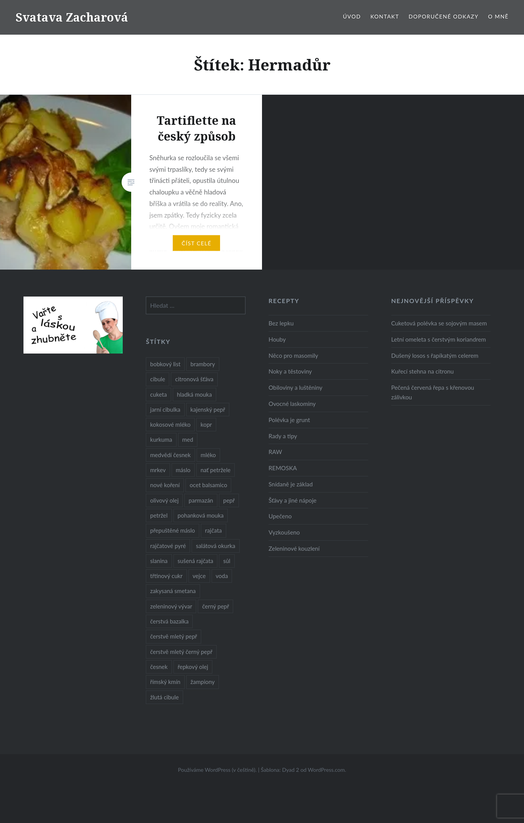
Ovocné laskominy (292, 403)
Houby (277, 339)
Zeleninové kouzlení (294, 548)
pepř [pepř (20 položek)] (229, 500)
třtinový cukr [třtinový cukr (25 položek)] (166, 575)
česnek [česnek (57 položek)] (158, 666)
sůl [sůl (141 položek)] (226, 560)
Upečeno (280, 516)
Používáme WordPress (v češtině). (217, 769)
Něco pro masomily (293, 355)
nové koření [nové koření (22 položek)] (165, 484)
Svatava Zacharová (71, 17)
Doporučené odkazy (444, 16)
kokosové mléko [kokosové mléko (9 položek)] (170, 424)
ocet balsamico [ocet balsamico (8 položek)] (208, 484)
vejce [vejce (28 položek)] (199, 575)
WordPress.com (326, 769)
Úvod (352, 16)
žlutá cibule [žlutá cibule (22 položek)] (164, 697)
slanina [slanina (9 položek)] (158, 560)
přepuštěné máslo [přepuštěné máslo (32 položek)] (172, 530)
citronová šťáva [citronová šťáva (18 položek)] (194, 378)
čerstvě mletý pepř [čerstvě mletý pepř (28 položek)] (173, 636)
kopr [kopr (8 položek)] (206, 424)
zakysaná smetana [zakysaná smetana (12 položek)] (172, 590)
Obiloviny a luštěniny (295, 387)
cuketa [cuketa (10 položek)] (158, 394)
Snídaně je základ (291, 484)
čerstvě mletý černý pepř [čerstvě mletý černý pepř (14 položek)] (181, 651)
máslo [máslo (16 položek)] (183, 469)
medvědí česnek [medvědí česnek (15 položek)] (170, 454)
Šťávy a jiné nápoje (293, 500)
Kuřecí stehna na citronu (422, 371)
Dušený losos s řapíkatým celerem (435, 355)
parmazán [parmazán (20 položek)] (201, 500)
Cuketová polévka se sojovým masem (439, 323)
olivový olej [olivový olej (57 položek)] (164, 500)
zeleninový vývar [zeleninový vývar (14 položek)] (171, 606)
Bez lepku (281, 323)
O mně (498, 16)
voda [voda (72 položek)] (222, 575)
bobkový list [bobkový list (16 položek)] (165, 363)
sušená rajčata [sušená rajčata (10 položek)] (196, 560)
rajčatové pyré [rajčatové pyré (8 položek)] (168, 545)
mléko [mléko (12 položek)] (208, 454)
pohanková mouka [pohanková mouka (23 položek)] (201, 515)
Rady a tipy (283, 435)
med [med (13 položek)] (188, 439)
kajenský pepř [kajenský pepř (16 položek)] (207, 409)
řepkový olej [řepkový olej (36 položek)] (193, 666)
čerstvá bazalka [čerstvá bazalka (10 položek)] (169, 621)
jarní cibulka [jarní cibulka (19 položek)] (165, 409)
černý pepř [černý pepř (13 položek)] (215, 606)
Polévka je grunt (289, 419)
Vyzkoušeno (284, 532)
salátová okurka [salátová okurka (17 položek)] (215, 545)
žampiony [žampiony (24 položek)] (202, 681)
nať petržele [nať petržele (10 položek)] (215, 469)
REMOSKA (283, 467)
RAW (275, 451)
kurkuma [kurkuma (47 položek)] (161, 439)
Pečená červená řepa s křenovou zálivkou (432, 392)
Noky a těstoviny (290, 371)
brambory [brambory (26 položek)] (202, 363)
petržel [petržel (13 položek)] (158, 515)
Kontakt (384, 16)
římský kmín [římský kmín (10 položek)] (165, 681)
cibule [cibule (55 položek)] (157, 378)
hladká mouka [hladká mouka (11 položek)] (194, 394)
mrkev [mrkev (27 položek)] (158, 469)
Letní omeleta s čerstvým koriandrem (438, 339)
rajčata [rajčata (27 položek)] (213, 530)
